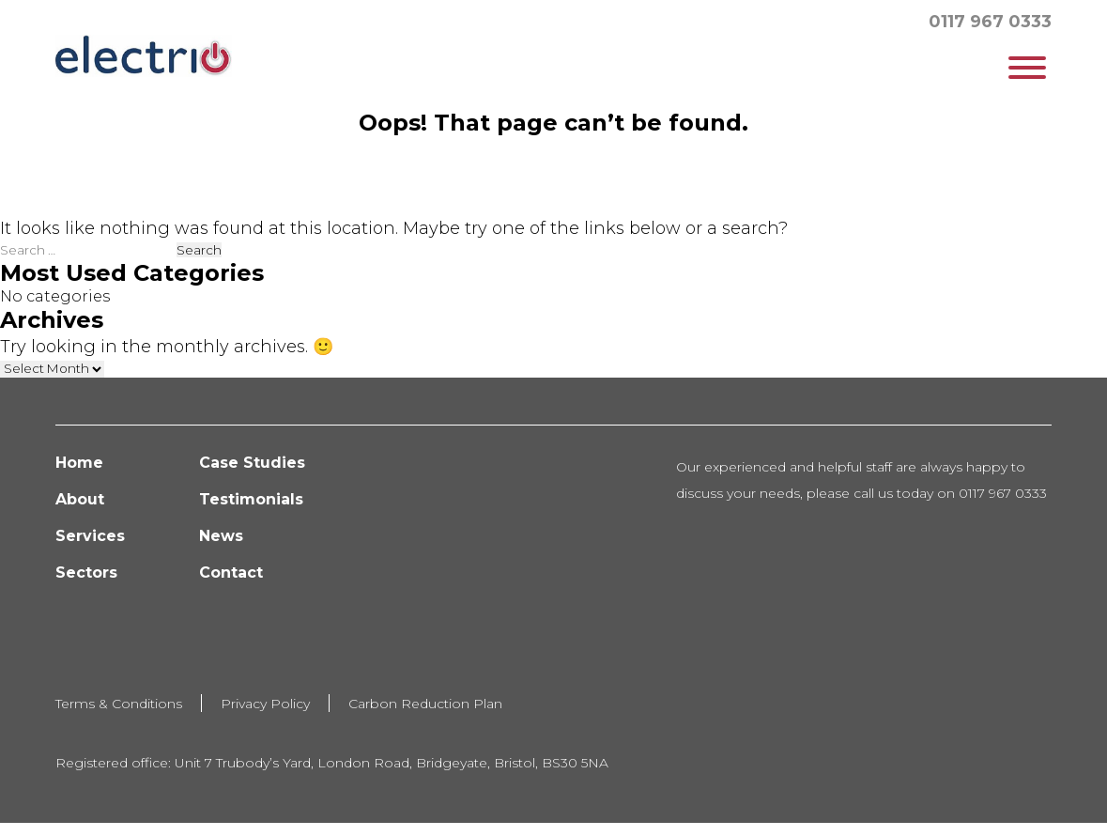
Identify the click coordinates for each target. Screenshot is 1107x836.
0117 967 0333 (990, 21)
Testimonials (251, 499)
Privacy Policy (265, 703)
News (221, 536)
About (79, 499)
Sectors (86, 572)
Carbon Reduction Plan (425, 703)
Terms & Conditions (118, 703)
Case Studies (252, 463)
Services (90, 536)
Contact (231, 572)
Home (79, 463)
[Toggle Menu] (1027, 67)
